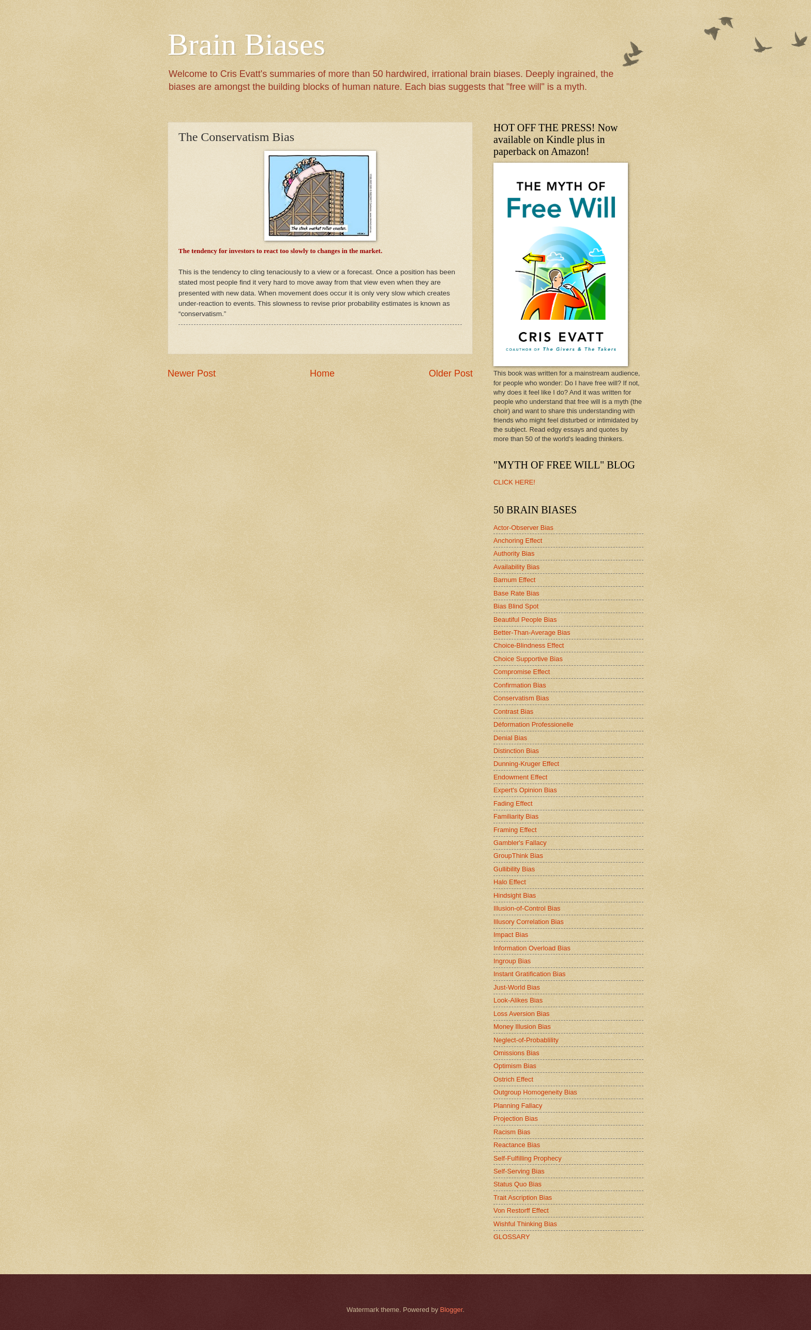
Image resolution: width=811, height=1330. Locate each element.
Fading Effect (513, 803)
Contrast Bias (513, 711)
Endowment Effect (520, 777)
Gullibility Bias (514, 869)
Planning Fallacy (517, 1105)
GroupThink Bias (518, 855)
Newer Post (192, 373)
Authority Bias (513, 553)
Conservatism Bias (521, 698)
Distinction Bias (516, 751)
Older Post (451, 373)
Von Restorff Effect (521, 1210)
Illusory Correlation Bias (528, 922)
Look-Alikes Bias (518, 1000)
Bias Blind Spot (515, 606)
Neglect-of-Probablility (526, 1040)
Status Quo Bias (517, 1184)
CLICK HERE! (514, 482)
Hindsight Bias (514, 895)
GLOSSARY (511, 1237)
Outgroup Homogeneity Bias (535, 1092)
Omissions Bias (516, 1053)
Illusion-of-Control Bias (527, 908)
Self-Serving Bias (519, 1171)
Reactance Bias (516, 1145)
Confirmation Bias (519, 685)
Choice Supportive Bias (528, 659)
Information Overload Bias (531, 948)
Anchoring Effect (517, 540)
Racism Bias (512, 1132)
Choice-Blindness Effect (528, 645)
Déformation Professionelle (533, 724)
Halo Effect (509, 882)
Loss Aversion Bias (521, 1014)
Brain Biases (246, 44)
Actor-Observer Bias (523, 527)
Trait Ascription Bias (522, 1197)
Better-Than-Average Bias (531, 632)
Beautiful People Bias (525, 619)
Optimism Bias (514, 1066)
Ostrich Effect (513, 1079)
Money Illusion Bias (522, 1026)
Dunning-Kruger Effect (526, 764)
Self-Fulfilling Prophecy (527, 1158)
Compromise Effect (521, 672)
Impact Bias (510, 934)
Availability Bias (516, 567)
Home (322, 373)
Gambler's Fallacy (520, 843)
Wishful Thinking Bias (525, 1224)
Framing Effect (514, 830)
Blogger (451, 1309)
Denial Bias (510, 738)
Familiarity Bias (515, 816)
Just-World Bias (516, 987)
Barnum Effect (514, 580)
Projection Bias (515, 1118)
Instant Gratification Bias (529, 974)
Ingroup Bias (512, 961)
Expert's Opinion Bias (525, 790)
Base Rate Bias (516, 593)
